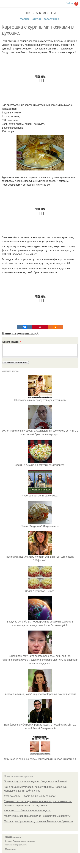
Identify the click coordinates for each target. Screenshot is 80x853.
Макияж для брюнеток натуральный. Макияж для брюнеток (38, 821)
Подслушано (51, 19)
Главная (25, 19)
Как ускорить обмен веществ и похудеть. (27, 810)
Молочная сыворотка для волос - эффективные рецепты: (37, 816)
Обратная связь (10, 849)
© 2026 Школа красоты (13, 837)
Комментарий (11, 341)
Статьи (36, 19)
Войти (69, 3)
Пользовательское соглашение (24, 841)
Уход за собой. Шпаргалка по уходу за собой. (30, 796)
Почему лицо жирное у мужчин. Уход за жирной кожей (35, 781)
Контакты (8, 841)
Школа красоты (40, 13)
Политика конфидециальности (16, 845)
